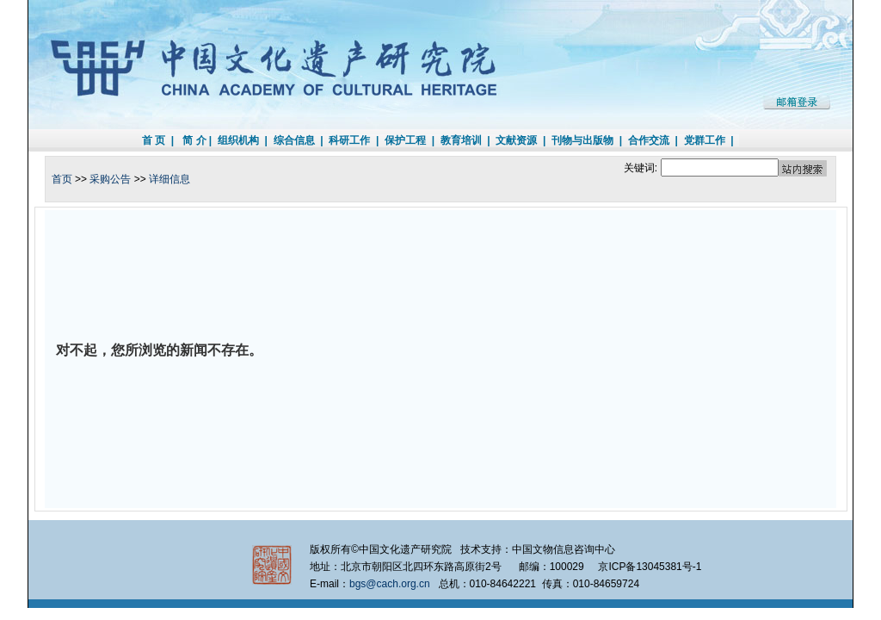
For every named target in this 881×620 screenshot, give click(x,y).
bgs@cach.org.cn (389, 584)
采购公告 (110, 179)
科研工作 (349, 140)
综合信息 (294, 140)
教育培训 (461, 140)
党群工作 (704, 140)
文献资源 (516, 140)
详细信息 (169, 179)
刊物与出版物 (582, 140)
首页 (62, 179)
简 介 (194, 140)
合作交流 (648, 140)
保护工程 (405, 140)
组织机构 (238, 140)
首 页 (153, 140)
